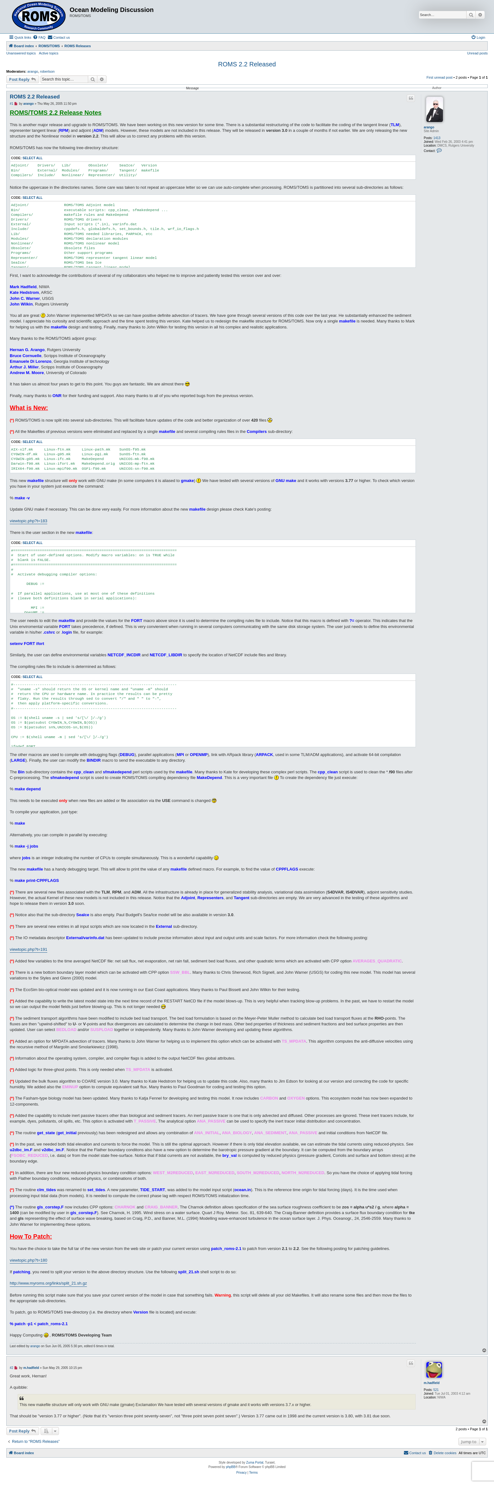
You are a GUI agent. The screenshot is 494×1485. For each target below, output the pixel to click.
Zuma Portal (254, 1462)
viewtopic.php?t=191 (28, 949)
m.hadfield (431, 1383)
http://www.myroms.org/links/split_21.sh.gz (48, 1283)
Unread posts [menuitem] (477, 53)
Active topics (49, 53)
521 (436, 1390)
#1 (11, 103)
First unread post (440, 77)
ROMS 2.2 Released (247, 64)
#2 (11, 1368)
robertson (47, 71)
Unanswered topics (21, 53)
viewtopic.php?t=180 (28, 1260)
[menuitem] (39, 37)
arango (32, 71)
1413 (437, 138)
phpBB (230, 1467)
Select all (32, 158)
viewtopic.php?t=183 (28, 520)
